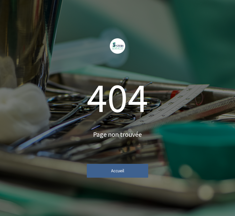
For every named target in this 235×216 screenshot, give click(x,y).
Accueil (117, 171)
